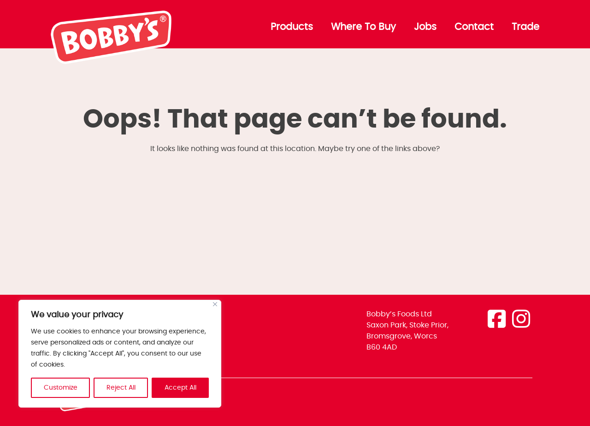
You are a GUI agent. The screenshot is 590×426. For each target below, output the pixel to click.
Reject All (121, 388)
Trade (525, 27)
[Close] (215, 304)
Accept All (180, 388)
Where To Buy (363, 27)
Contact (474, 27)
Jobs (425, 27)
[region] (119, 354)
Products (292, 27)
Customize (60, 388)
